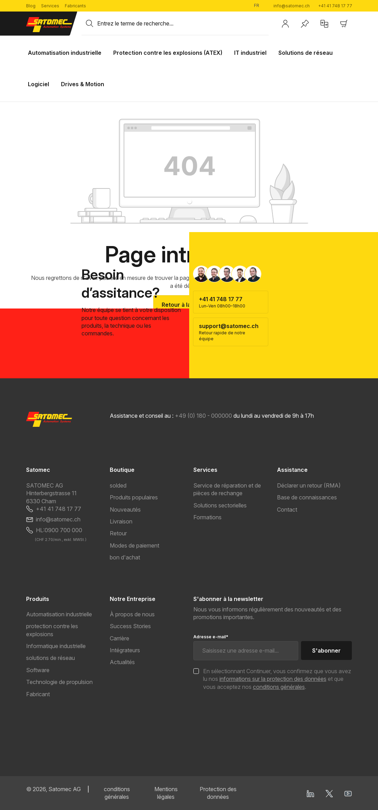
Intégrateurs (125, 650)
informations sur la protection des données (272, 678)
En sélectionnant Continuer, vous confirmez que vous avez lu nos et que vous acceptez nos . (277, 679)
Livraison (121, 521)
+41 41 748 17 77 (335, 5)
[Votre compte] (285, 23)
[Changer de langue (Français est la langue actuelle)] (259, 5)
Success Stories (130, 626)
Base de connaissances (307, 497)
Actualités (122, 662)
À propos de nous (132, 614)
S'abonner (326, 650)
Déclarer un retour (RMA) (309, 485)
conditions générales (279, 686)
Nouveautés (125, 509)
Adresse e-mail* (210, 636)
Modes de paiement (134, 545)
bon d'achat (125, 557)
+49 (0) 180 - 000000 (203, 415)
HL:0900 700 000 (59, 530)
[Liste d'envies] (304, 23)
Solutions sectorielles (220, 505)
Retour (118, 533)
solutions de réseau (50, 657)
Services (50, 5)
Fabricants (75, 5)
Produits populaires (134, 497)
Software (37, 670)
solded (118, 485)
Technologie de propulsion (59, 681)
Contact (287, 509)
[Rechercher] (90, 23)
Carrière (119, 638)
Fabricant (38, 694)
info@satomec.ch (291, 5)
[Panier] (343, 23)
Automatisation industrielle (59, 614)
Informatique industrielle (56, 645)
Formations (207, 517)
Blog (31, 5)
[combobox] (182, 23)
